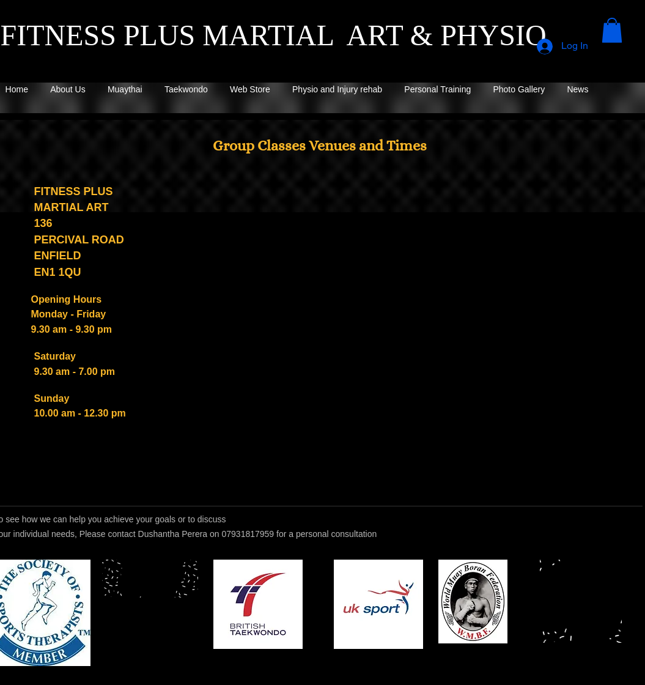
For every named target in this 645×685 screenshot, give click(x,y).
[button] (612, 30)
